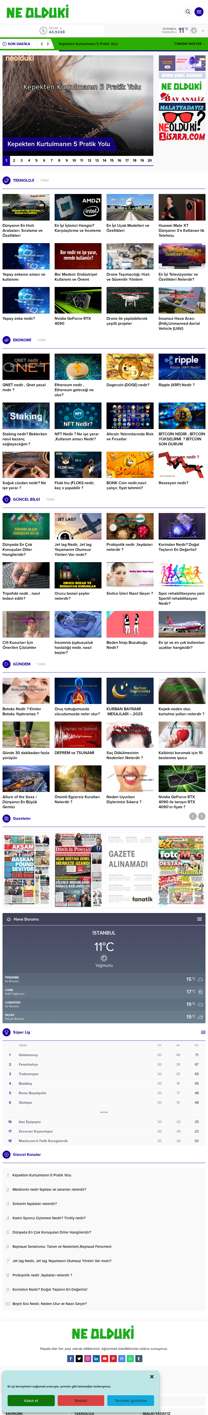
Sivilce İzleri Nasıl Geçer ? (130, 593)
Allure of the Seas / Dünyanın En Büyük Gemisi (20, 802)
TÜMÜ (44, 180)
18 (134, 160)
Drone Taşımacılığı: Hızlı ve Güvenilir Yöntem (128, 277)
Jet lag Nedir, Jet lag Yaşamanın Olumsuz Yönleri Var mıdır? (73, 549)
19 (142, 160)
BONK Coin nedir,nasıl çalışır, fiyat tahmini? (126, 485)
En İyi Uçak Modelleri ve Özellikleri (128, 228)
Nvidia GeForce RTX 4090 (73, 321)
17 (127, 160)
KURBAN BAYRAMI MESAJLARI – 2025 (125, 711)
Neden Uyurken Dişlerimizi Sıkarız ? (124, 799)
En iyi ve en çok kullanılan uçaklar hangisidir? (181, 645)
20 (150, 160)
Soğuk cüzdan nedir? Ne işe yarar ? (24, 485)
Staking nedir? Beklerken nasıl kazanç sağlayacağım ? (25, 439)
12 (89, 160)
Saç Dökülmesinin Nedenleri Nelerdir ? (125, 755)
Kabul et (31, 1400)
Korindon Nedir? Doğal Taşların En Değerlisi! (179, 547)
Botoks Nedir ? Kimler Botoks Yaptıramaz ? (22, 711)
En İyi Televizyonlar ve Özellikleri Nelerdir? (178, 277)
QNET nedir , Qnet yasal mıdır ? (24, 387)
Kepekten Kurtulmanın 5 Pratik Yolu (88, 44)
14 (104, 160)
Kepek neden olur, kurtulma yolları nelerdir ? (181, 711)
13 (97, 160)
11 (81, 160)
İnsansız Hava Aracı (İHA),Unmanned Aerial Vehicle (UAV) (179, 323)
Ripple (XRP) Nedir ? (176, 384)
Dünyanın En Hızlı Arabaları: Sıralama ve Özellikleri (23, 230)
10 (74, 160)
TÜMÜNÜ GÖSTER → (189, 44)
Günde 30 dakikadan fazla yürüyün (26, 755)
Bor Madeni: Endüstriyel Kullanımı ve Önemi (76, 277)
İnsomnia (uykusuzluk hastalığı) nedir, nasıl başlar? (74, 647)
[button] (151, 1376)
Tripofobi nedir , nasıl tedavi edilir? (21, 596)
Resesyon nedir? (174, 482)
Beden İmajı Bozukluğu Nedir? (127, 645)
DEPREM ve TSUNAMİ (74, 752)
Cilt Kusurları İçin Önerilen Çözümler (19, 645)
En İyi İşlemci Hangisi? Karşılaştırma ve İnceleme (78, 228)
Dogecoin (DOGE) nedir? (128, 384)
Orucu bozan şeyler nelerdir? (72, 596)
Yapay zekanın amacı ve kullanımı (24, 277)
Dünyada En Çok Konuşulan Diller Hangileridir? (17, 549)
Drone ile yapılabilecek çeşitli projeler (127, 321)
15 (112, 160)
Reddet (81, 1400)
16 (119, 160)
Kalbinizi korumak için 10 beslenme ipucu (181, 755)
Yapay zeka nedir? (19, 318)
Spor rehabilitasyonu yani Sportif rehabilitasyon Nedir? (181, 598)
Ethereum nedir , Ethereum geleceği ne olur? (74, 389)
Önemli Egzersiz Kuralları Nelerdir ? (77, 799)
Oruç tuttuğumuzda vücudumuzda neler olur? (77, 711)
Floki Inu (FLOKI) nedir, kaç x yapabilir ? (74, 485)
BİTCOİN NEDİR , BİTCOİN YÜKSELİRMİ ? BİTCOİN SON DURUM (182, 439)
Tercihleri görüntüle (131, 1400)
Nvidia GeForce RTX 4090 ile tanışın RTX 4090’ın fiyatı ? (177, 802)
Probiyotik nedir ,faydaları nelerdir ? (130, 547)
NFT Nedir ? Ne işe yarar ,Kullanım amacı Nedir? (77, 437)
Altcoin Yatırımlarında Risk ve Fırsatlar (130, 437)
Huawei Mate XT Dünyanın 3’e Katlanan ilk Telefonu (181, 230)
